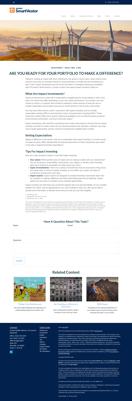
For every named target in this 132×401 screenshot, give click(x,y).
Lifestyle (43, 344)
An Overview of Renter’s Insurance (66, 305)
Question (17, 240)
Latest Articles (45, 346)
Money (42, 342)
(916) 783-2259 (112, 2)
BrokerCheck (98, 330)
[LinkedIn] (14, 2)
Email (70, 225)
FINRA (111, 360)
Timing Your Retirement (30, 304)
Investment (44, 332)
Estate (42, 335)
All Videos (43, 349)
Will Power (102, 304)
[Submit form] (19, 261)
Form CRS (65, 327)
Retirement (44, 330)
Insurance (43, 337)
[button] (75, 12)
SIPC (114, 360)
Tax (41, 339)
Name (15, 225)
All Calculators (45, 351)
